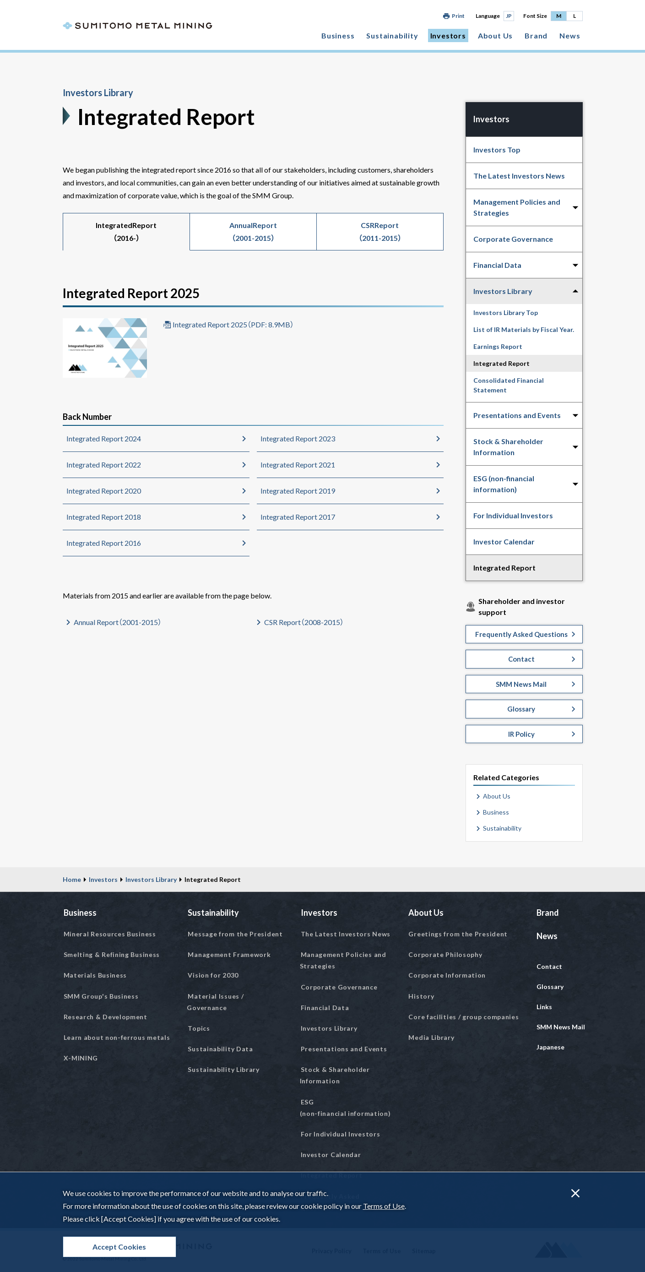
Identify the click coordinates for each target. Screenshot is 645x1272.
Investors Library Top (505, 312)
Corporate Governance (513, 238)
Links (544, 1007)
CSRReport (379, 231)
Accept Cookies (119, 1246)
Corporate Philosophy (445, 954)
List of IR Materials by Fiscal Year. (523, 329)
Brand (536, 35)
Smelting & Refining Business (112, 954)
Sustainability (392, 35)
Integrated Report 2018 (103, 516)
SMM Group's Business (101, 996)
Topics (199, 1028)
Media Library (431, 1037)
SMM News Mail (521, 684)
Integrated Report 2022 (103, 464)
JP (509, 15)
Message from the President (235, 934)
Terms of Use (384, 1205)
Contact (521, 659)
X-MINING (81, 1058)
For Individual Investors (513, 515)
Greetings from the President (458, 934)
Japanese (550, 1047)
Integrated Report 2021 (297, 464)
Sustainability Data (220, 1049)
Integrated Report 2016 (103, 542)
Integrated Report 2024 (103, 438)
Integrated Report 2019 (297, 490)
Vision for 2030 (213, 975)
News (569, 35)
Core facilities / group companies (463, 1017)
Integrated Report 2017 (297, 516)
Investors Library (98, 92)
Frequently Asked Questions (521, 634)
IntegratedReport (126, 231)
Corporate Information (447, 975)
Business (337, 35)
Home (72, 879)
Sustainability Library (223, 1069)
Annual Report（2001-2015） (118, 622)
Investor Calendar (504, 541)
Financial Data (325, 1007)
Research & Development (105, 1017)
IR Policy (521, 734)
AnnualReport (253, 231)
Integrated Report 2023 (297, 438)
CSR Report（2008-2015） (304, 622)
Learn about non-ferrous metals (117, 1037)
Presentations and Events (344, 1049)
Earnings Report (497, 346)
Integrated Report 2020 (103, 490)
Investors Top (496, 149)
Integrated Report (501, 363)
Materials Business (95, 975)
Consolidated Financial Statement (508, 385)
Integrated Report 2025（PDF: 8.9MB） (233, 324)
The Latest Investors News (519, 175)
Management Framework (229, 954)
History (421, 996)
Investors (448, 35)
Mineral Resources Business (110, 934)
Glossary (521, 709)
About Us (495, 35)
